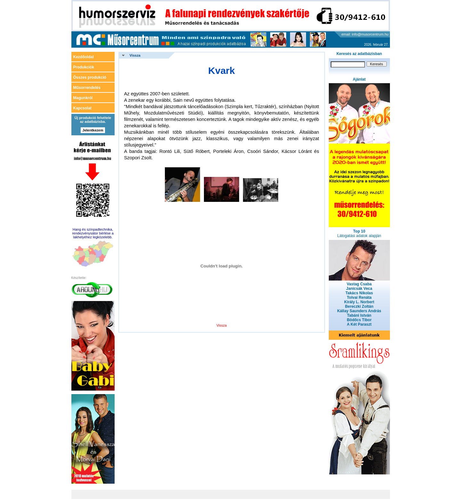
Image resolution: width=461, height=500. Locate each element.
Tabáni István (359, 315)
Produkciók (83, 67)
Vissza (135, 55)
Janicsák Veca (359, 288)
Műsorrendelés (87, 87)
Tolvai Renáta (359, 297)
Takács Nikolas (359, 293)
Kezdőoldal (83, 57)
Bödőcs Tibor (359, 320)
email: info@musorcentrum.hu (365, 34)
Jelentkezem (92, 130)
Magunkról (83, 98)
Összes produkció (89, 77)
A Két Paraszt (359, 324)
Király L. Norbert (359, 302)
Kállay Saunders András (359, 311)
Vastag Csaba (359, 284)
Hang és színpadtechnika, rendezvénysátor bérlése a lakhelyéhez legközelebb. (93, 233)
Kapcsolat (82, 108)
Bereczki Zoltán (359, 306)
